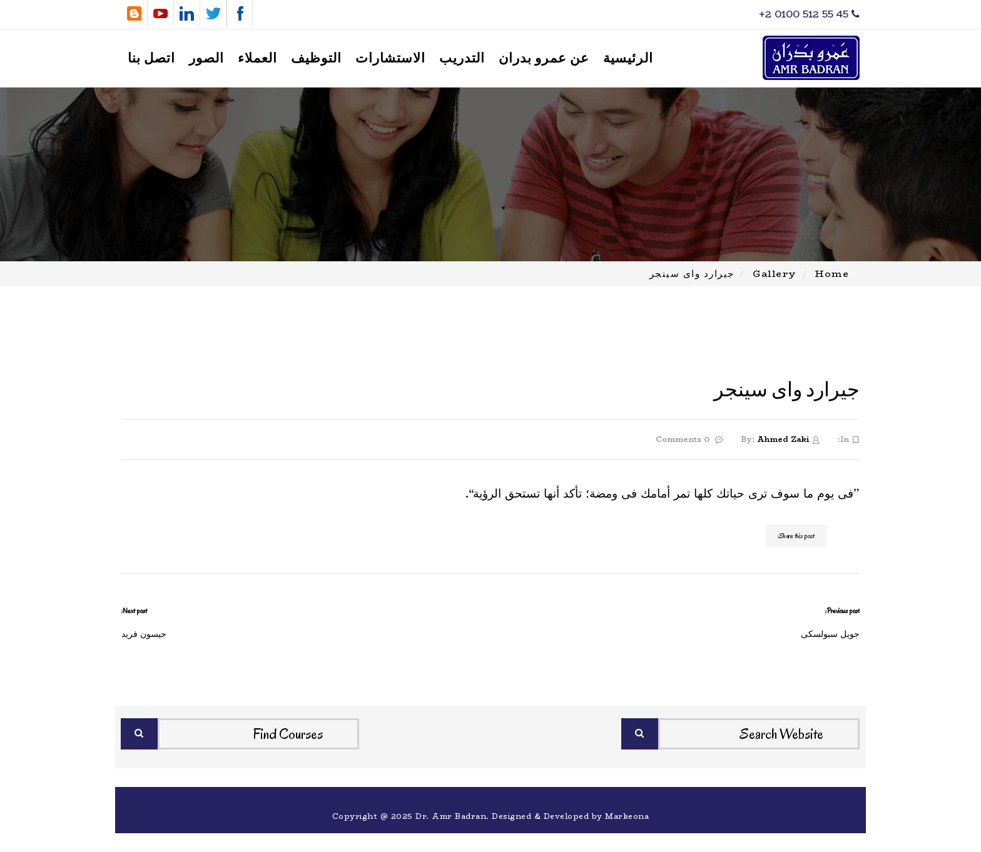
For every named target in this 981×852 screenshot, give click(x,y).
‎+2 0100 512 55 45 (809, 14)
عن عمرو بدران (544, 58)
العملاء (257, 58)
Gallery (775, 273)
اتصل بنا (151, 58)
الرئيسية (628, 58)
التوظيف (316, 58)
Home (832, 273)
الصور (206, 58)
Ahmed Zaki (783, 439)
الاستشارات (390, 58)
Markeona (627, 816)
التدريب (462, 58)
